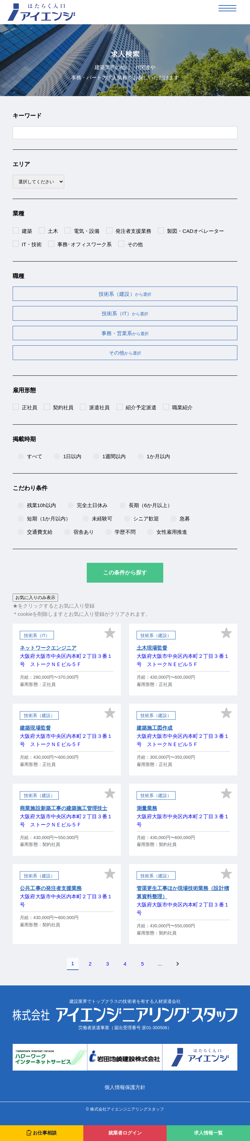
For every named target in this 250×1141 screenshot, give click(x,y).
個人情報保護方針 (125, 1087)
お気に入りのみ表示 (35, 597)
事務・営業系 (125, 333)
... (160, 964)
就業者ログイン (125, 1133)
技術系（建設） (125, 294)
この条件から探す (125, 572)
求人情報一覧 (208, 1133)
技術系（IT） (125, 313)
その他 (125, 353)
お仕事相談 (42, 1133)
